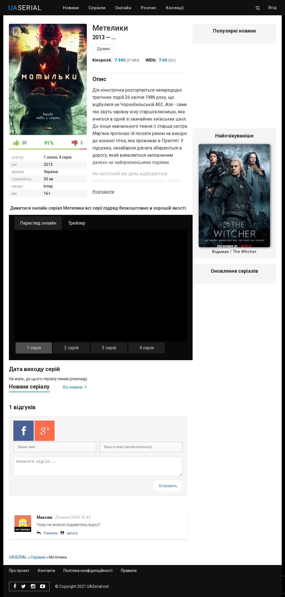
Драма (103, 48)
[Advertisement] (234, 89)
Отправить (168, 486)
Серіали (97, 7)
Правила (129, 570)
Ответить (50, 533)
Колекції (174, 7)
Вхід (272, 7)
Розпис (148, 7)
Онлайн (123, 7)
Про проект (19, 570)
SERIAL (24, 8)
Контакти (46, 570)
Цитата (72, 533)
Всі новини (74, 386)
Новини (71, 7)
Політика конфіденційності (87, 570)
